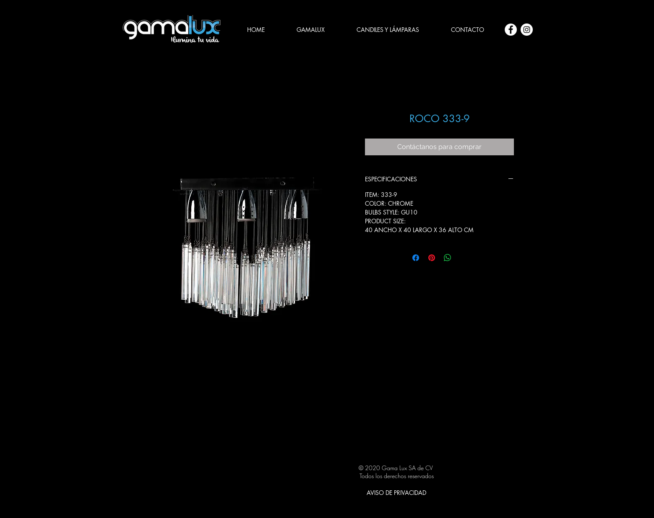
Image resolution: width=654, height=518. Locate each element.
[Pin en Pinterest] (432, 258)
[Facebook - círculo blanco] (511, 30)
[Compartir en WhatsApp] (448, 258)
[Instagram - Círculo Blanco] (527, 30)
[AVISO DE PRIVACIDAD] (396, 492)
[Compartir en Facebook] (416, 258)
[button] (388, 29)
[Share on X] (464, 258)
